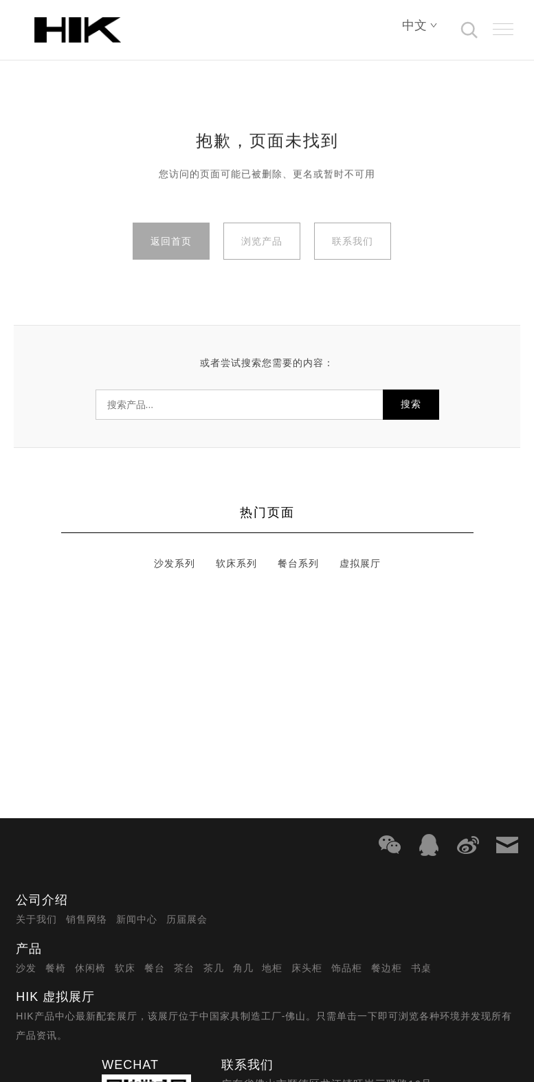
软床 (125, 967)
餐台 (154, 967)
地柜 (272, 967)
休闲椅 (90, 967)
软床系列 (236, 563)
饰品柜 (346, 967)
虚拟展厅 (360, 563)
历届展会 (187, 919)
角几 (243, 967)
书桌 (421, 967)
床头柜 (306, 967)
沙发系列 (174, 563)
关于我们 (36, 919)
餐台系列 (298, 563)
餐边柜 (386, 967)
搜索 (411, 403)
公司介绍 (42, 900)
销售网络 (86, 919)
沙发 (26, 967)
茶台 (184, 967)
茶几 (213, 967)
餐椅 (55, 967)
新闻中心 (136, 919)
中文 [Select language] (420, 25)
